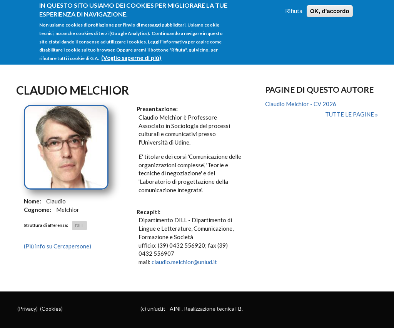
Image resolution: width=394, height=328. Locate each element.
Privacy (27, 308)
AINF (176, 308)
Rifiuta (293, 6)
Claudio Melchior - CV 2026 (300, 103)
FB (238, 308)
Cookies (51, 308)
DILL (79, 225)
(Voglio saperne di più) (131, 52)
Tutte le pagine (350, 114)
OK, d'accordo (329, 6)
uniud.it (156, 308)
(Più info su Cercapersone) (57, 246)
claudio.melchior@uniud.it (184, 261)
